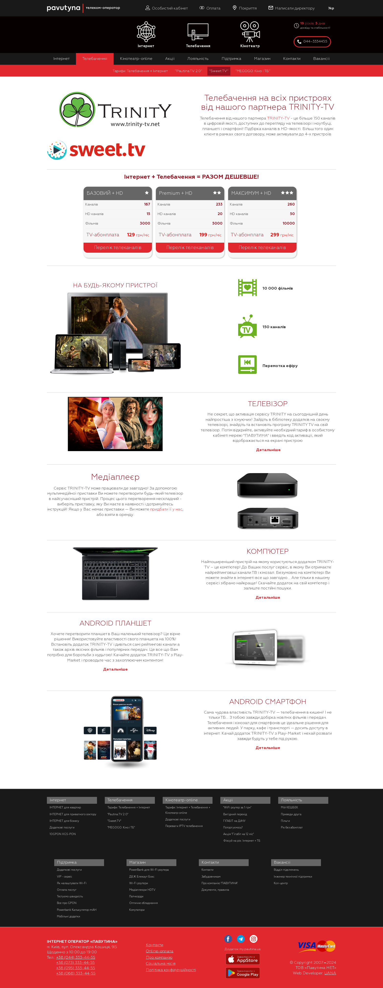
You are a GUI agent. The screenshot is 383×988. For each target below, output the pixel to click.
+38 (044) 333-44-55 (75, 957)
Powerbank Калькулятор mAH (76, 910)
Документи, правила (215, 889)
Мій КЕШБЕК (289, 807)
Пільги (285, 821)
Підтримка (231, 58)
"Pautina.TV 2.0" (188, 71)
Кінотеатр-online (136, 58)
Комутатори (137, 910)
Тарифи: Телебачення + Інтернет (140, 71)
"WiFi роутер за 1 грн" (237, 807)
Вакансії (321, 58)
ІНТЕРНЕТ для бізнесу (64, 821)
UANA (330, 973)
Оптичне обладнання (143, 903)
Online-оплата (159, 951)
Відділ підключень (286, 869)
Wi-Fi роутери (138, 883)
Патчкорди (136, 896)
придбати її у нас (165, 509)
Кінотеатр (250, 34)
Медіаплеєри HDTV (142, 889)
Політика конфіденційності (171, 969)
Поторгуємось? (233, 827)
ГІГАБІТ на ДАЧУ (234, 821)
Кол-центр (281, 883)
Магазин (262, 58)
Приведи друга (291, 814)
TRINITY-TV (278, 118)
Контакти (291, 58)
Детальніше (268, 449)
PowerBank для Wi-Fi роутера (149, 869)
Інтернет (146, 34)
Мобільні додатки (68, 916)
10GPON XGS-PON (63, 834)
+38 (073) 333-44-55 (75, 962)
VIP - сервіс (64, 876)
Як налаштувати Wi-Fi (71, 883)
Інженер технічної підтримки (293, 876)
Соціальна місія (160, 963)
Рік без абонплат (292, 827)
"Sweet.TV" (218, 71)
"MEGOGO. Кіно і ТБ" (252, 71)
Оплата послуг (67, 889)
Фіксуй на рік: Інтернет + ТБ (241, 840)
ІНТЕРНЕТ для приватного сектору (73, 814)
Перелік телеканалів (117, 247)
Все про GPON (66, 903)
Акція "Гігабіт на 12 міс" (238, 834)
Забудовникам (211, 876)
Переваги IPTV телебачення (184, 826)
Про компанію (159, 957)
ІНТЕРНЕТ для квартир (65, 807)
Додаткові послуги (62, 827)
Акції (170, 58)
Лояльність (198, 58)
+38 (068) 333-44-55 (76, 973)
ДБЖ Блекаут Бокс (141, 876)
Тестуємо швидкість (70, 896)
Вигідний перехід (235, 814)
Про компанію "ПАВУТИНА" (220, 883)
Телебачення (198, 34)
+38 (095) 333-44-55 (75, 968)
